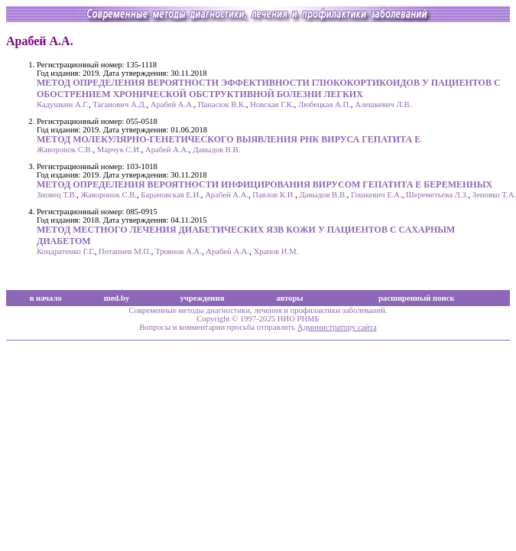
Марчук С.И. (119, 149)
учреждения (202, 298)
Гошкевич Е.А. (376, 195)
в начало (46, 298)
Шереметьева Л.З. (437, 195)
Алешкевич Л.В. (383, 104)
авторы (289, 298)
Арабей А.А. (172, 104)
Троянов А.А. (178, 251)
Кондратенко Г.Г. (66, 251)
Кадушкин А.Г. (63, 104)
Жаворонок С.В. (64, 149)
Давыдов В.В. (216, 149)
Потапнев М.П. (125, 251)
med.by (116, 298)
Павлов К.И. (273, 195)
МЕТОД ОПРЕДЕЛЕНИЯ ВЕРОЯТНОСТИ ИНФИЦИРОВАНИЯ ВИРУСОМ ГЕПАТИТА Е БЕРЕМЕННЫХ (264, 184)
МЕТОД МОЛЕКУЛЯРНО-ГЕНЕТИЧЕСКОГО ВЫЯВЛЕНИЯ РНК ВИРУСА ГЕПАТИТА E (228, 139)
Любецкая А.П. (324, 104)
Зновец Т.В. (56, 195)
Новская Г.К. (272, 104)
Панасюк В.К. (222, 104)
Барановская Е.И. (170, 195)
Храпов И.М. (275, 251)
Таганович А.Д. (119, 104)
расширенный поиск (416, 298)
